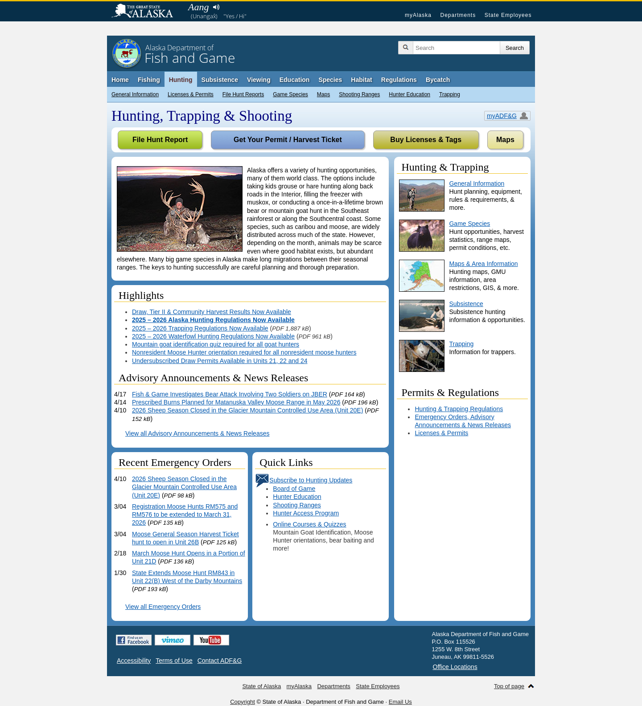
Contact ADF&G (220, 660)
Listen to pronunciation (216, 7)
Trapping (449, 94)
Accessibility (134, 660)
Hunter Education (409, 94)
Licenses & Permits (191, 94)
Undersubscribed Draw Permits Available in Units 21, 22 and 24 (220, 360)
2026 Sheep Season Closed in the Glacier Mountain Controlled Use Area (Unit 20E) (247, 410)
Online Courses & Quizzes (309, 524)
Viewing (259, 79)
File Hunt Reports (243, 94)
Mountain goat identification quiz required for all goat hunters (215, 344)
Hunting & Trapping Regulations (459, 408)
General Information (135, 94)
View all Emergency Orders (163, 606)
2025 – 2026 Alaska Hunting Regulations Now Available (213, 319)
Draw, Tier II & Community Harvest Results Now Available (211, 311)
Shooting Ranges (359, 94)
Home (120, 79)
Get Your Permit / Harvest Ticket (288, 139)
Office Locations (455, 666)
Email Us (400, 701)
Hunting (181, 79)
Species (330, 79)
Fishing (149, 79)
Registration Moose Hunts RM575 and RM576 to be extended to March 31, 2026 (185, 514)
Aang (198, 6)
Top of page (509, 686)
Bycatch (438, 79)
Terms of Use (174, 660)
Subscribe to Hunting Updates (303, 480)
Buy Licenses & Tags (425, 139)
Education (295, 79)
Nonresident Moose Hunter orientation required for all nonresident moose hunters (244, 352)
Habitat (361, 79)
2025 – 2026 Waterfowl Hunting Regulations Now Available (213, 336)
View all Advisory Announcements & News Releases (197, 433)
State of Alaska (146, 12)
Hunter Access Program (306, 513)
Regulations (399, 79)
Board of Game (294, 488)
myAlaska (418, 15)
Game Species (290, 94)
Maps (323, 94)
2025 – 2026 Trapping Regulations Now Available (200, 328)
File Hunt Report (160, 139)
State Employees (508, 15)
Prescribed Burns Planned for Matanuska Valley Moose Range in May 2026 (236, 402)
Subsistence (220, 79)
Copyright (242, 701)
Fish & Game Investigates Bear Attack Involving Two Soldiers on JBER (229, 394)
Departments (458, 15)
